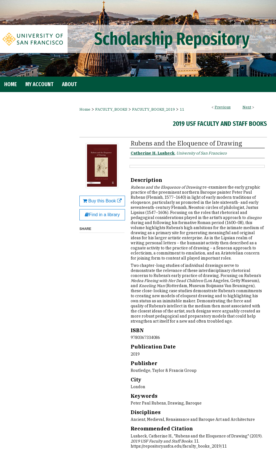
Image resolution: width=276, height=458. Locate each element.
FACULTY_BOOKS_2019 (153, 109)
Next (246, 107)
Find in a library (102, 214)
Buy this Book (102, 200)
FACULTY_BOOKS (111, 109)
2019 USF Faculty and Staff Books (220, 124)
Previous (223, 107)
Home (84, 109)
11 (182, 109)
